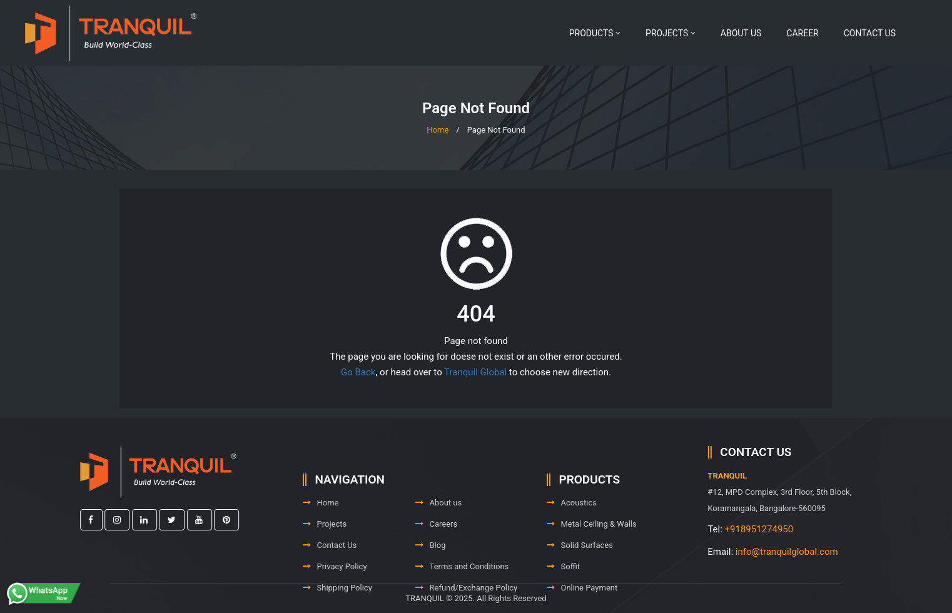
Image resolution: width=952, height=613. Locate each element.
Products (594, 33)
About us (741, 33)
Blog (430, 572)
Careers (436, 550)
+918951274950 (797, 529)
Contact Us (870, 33)
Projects (671, 33)
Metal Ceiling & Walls (592, 550)
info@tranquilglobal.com (825, 551)
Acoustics (572, 529)
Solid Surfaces (580, 572)
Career (802, 33)
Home (437, 129)
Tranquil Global (475, 372)
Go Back (358, 372)
